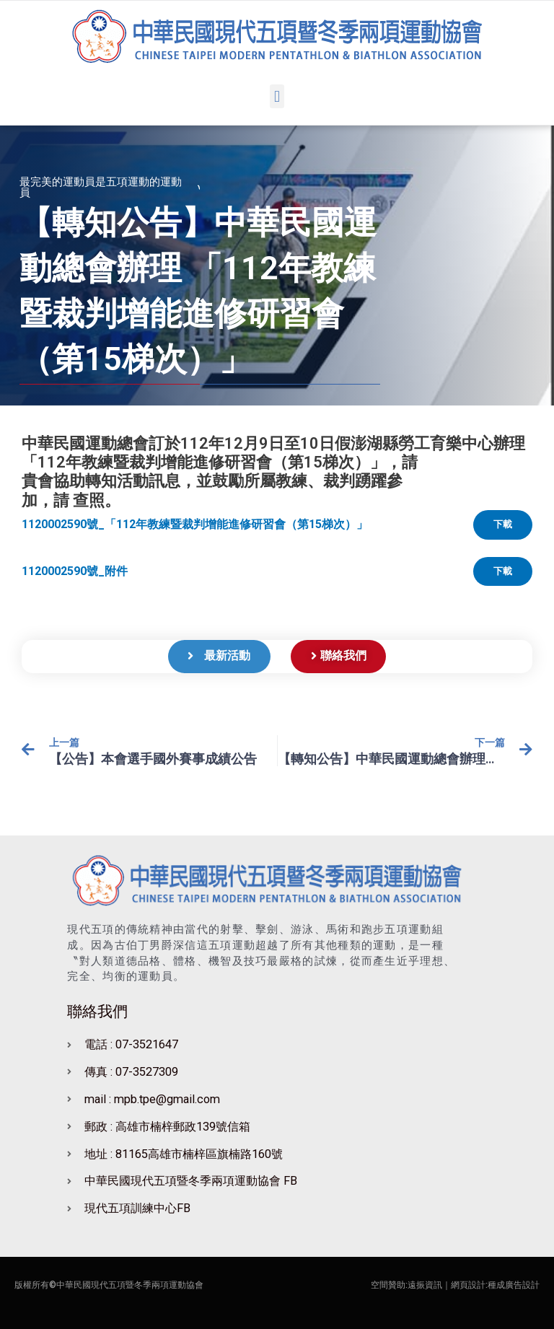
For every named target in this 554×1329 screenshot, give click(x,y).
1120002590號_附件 (75, 571)
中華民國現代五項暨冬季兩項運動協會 (129, 1285)
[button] (276, 96)
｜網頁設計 (463, 1285)
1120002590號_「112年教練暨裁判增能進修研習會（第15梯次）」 (195, 524)
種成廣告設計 (514, 1285)
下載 (502, 524)
